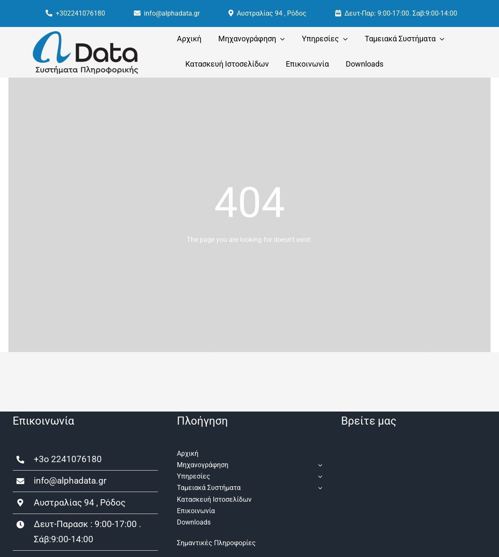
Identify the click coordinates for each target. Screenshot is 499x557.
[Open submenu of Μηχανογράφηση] (318, 465)
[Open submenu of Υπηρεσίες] (318, 476)
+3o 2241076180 (68, 459)
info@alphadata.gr (70, 481)
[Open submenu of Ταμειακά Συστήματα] (318, 487)
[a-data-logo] (85, 34)
